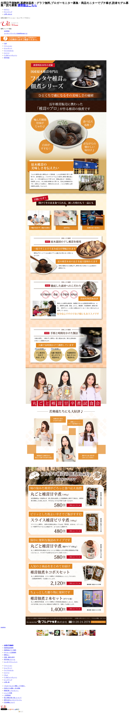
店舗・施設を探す (9, 657)
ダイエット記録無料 (10, 652)
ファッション (8, 46)
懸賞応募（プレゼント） (11, 690)
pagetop (3, 627)
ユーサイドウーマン (16, 700)
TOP (5, 43)
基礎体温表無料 (8, 647)
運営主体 (6, 700)
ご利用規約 (7, 695)
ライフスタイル (8, 50)
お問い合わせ (8, 14)
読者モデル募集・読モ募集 (12, 688)
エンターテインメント (11, 662)
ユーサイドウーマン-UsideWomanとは (15, 33)
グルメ (6, 675)
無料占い (6, 655)
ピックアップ (8, 680)
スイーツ (6, 53)
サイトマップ (8, 12)
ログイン (6, 9)
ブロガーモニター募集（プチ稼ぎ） (15, 686)
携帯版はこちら (27, 5)
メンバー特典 (8, 693)
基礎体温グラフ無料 (10, 650)
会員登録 (6, 31)
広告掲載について (9, 702)
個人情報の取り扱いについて (13, 697)
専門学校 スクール (9, 659)
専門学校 (6, 57)
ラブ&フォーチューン (10, 55)
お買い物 (6, 682)
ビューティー (8, 48)
